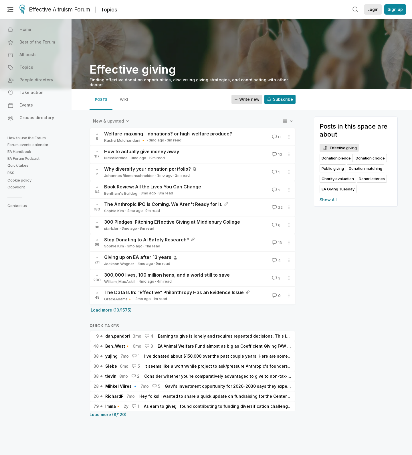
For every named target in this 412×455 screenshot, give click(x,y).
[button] (36, 29)
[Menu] (10, 9)
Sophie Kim (114, 210)
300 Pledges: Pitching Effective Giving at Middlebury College (172, 222)
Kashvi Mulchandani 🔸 (125, 140)
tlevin (110, 376)
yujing (111, 356)
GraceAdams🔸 (118, 299)
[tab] (101, 99)
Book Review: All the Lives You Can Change (152, 187)
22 (277, 207)
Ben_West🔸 (117, 346)
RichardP (114, 396)
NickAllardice (116, 157)
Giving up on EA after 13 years (137, 257)
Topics (109, 10)
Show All (328, 199)
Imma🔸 (113, 406)
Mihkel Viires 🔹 (121, 386)
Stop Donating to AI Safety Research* (146, 240)
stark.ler (111, 228)
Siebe (111, 366)
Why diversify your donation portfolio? (147, 169)
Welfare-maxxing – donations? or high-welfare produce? (168, 134)
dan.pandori (117, 336)
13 (276, 242)
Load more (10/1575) (111, 310)
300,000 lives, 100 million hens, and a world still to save (167, 275)
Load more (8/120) (108, 414)
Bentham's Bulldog (120, 193)
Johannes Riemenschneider (129, 175)
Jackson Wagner (119, 263)
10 (276, 154)
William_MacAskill (119, 281)
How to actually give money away (141, 151)
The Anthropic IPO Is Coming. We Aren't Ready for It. (163, 204)
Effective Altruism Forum (54, 9)
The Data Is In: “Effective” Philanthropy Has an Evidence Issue (174, 292)
